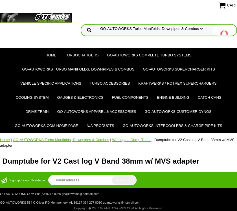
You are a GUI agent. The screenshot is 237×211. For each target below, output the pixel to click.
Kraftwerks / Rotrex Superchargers (177, 83)
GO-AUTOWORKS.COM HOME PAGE (46, 126)
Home (50, 55)
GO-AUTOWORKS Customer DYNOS (178, 111)
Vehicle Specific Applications (50, 83)
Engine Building (173, 97)
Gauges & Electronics (80, 97)
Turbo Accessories (110, 83)
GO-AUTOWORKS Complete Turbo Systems (149, 55)
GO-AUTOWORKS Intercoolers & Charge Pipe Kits (172, 126)
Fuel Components (130, 97)
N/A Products (100, 126)
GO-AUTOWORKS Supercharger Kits (179, 69)
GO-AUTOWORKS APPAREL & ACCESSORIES (96, 111)
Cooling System (32, 97)
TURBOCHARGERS (81, 55)
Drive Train (37, 111)
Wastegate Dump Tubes (131, 140)
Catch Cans (209, 97)
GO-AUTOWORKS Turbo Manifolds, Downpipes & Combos (78, 69)
